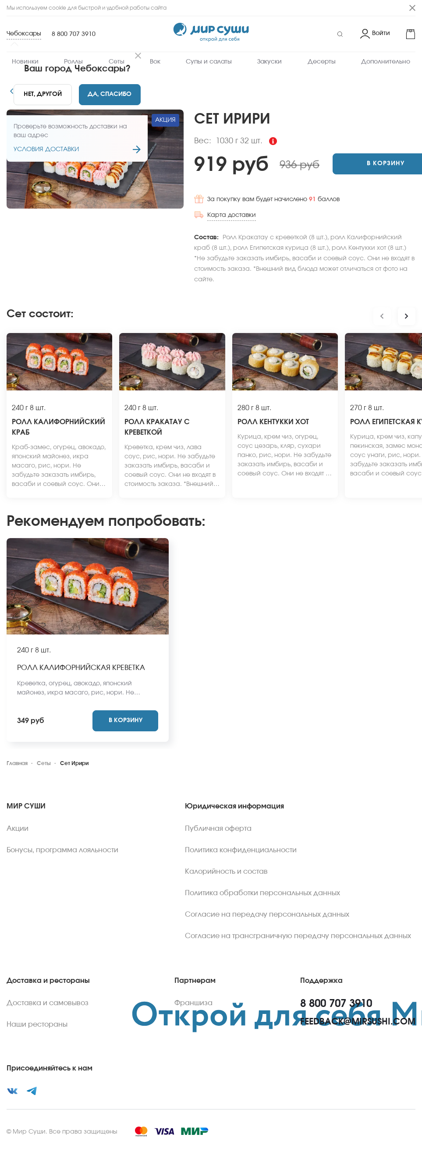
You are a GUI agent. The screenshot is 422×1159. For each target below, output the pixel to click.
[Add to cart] (348, 163)
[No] (42, 94)
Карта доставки (186, 212)
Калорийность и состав (226, 857)
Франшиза (193, 989)
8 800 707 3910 (74, 34)
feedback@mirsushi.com (357, 1008)
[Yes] (109, 94)
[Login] (375, 34)
